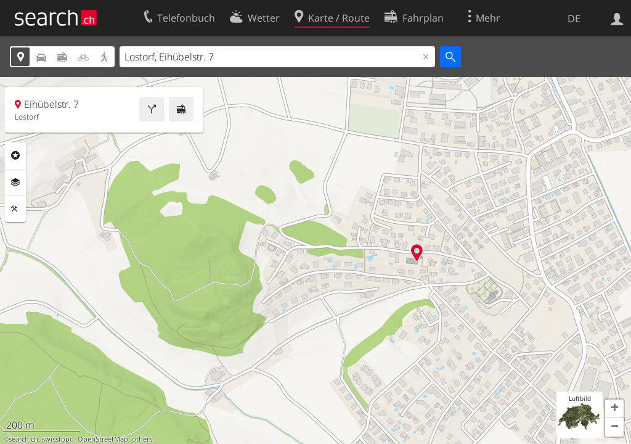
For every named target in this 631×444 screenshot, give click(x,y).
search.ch (23, 439)
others (142, 439)
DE (574, 18)
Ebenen (15, 182)
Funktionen (15, 209)
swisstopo (58, 439)
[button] (614, 409)
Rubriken (15, 155)
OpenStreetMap (103, 439)
